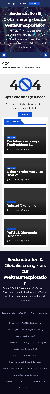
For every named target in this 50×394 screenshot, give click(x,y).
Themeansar (25, 316)
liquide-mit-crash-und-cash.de (25, 356)
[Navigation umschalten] (23, 55)
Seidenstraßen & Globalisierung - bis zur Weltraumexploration (25, 19)
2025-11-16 (14, 149)
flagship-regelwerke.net (25, 336)
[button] (41, 55)
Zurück (25, 114)
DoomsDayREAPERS (15, 330)
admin (25, 149)
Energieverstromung (34, 330)
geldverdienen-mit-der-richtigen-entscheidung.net (25, 343)
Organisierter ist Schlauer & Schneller (25, 362)
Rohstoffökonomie (21, 205)
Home (11, 323)
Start (4, 68)
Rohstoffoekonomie (39, 368)
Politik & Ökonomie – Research (23, 234)
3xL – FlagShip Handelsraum (28, 323)
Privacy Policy (25, 388)
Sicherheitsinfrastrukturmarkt (25, 173)
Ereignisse (11, 137)
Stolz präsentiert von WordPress (16, 313)
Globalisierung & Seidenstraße (25, 349)
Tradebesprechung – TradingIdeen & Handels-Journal (23, 144)
